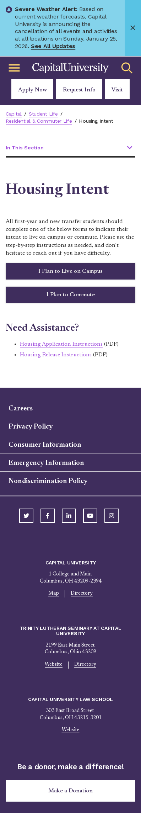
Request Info (79, 90)
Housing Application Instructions (61, 344)
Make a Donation (70, 791)
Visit (117, 90)
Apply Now (32, 90)
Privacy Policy (31, 426)
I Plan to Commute (71, 295)
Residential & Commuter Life (39, 121)
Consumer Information (45, 444)
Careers (21, 408)
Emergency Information (46, 463)
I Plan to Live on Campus (70, 271)
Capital (14, 114)
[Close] (133, 28)
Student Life (43, 114)
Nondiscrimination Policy (48, 481)
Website (54, 664)
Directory (82, 593)
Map (53, 593)
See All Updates (53, 46)
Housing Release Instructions (56, 355)
